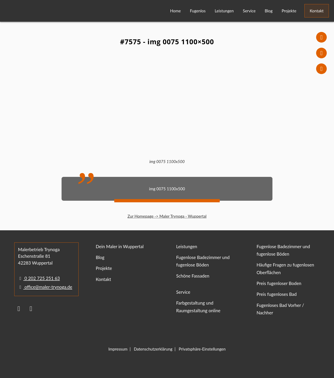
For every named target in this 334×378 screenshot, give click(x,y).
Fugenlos (198, 10)
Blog (269, 10)
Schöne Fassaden (192, 275)
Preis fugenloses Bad (276, 294)
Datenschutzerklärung (153, 348)
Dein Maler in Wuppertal (120, 246)
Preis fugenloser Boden (278, 283)
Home (175, 10)
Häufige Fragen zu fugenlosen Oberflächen (285, 268)
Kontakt (317, 10)
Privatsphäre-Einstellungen (202, 348)
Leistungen (224, 10)
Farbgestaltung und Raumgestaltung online (198, 306)
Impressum (118, 348)
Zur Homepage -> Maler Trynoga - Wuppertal (167, 216)
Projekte (289, 10)
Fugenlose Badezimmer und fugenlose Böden (203, 261)
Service (249, 10)
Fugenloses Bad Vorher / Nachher (280, 308)
